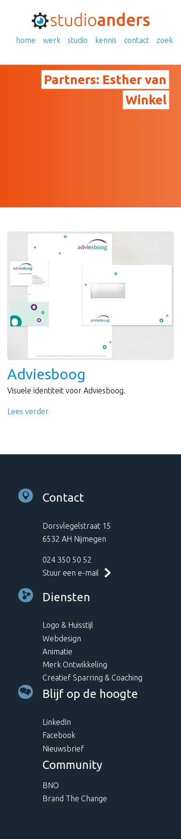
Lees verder (28, 411)
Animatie (57, 651)
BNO (50, 785)
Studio (78, 40)
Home (26, 40)
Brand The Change (74, 798)
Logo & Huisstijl (67, 625)
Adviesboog (46, 374)
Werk (51, 40)
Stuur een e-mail (70, 572)
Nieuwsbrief (63, 748)
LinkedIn (56, 722)
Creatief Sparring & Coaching (92, 677)
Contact (136, 40)
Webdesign (61, 638)
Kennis (106, 40)
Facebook (58, 735)
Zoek (164, 40)
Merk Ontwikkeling (74, 664)
